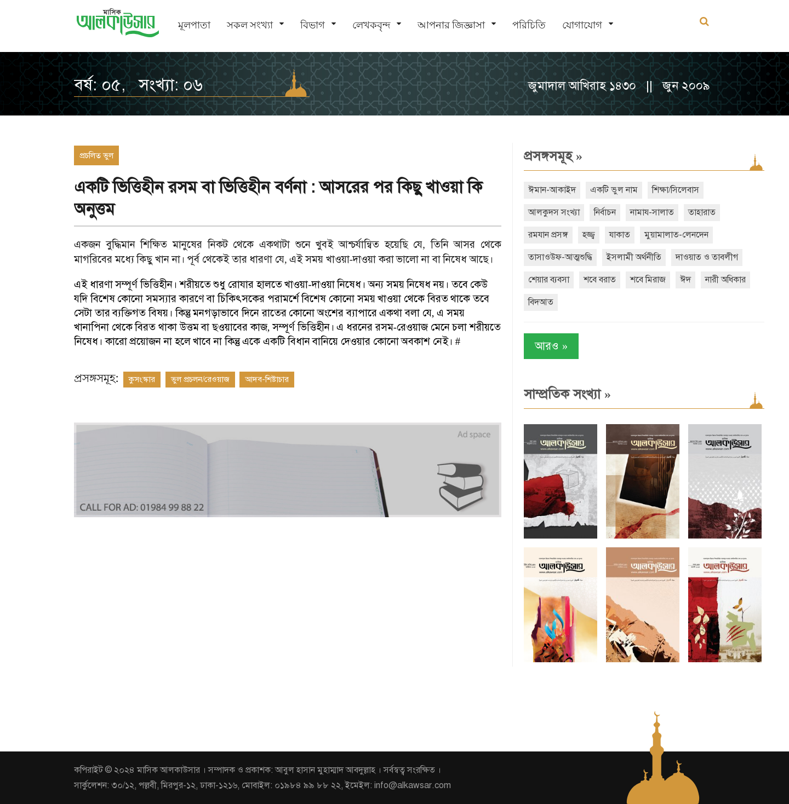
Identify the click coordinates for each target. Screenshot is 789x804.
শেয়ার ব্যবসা (548, 279)
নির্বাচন (605, 212)
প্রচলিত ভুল (96, 155)
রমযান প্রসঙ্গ (548, 234)
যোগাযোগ (582, 25)
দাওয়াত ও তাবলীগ (707, 257)
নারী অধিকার (725, 279)
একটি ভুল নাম (614, 189)
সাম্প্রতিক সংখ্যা (567, 394)
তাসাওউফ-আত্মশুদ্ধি (560, 257)
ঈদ (685, 279)
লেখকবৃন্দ (371, 25)
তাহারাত (702, 212)
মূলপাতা (194, 25)
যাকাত (619, 234)
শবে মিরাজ (648, 279)
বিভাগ (312, 25)
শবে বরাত (600, 279)
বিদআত (540, 302)
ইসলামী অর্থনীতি (634, 257)
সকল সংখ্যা (250, 25)
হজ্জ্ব (588, 234)
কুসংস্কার (142, 379)
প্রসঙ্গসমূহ (553, 156)
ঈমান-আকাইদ (552, 189)
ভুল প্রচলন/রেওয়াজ (200, 379)
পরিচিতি (529, 25)
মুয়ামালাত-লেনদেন (676, 234)
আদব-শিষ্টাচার (267, 379)
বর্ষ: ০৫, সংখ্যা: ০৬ (138, 84)
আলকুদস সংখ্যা (554, 212)
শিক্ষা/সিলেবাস (675, 189)
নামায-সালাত (652, 212)
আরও (551, 346)
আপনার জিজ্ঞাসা (451, 25)
